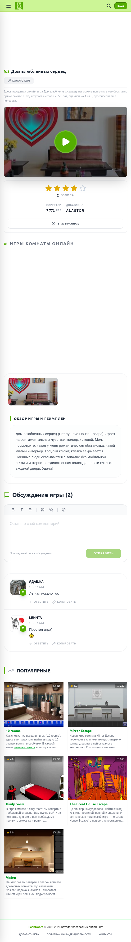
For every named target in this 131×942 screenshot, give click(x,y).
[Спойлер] (51, 509)
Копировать (64, 602)
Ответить (39, 602)
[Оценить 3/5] (65, 188)
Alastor (75, 210)
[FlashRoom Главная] (19, 5)
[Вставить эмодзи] (63, 509)
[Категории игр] (8, 5)
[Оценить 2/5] (57, 188)
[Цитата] (42, 509)
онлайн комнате (24, 747)
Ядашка (36, 582)
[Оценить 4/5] (74, 188)
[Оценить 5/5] (82, 188)
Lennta (35, 618)
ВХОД (120, 6)
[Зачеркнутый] (30, 509)
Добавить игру (29, 934)
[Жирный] (13, 509)
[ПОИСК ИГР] (108, 5)
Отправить (104, 553)
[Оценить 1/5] (48, 188)
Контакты (105, 934)
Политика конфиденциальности (69, 934)
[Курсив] (21, 509)
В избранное (66, 223)
